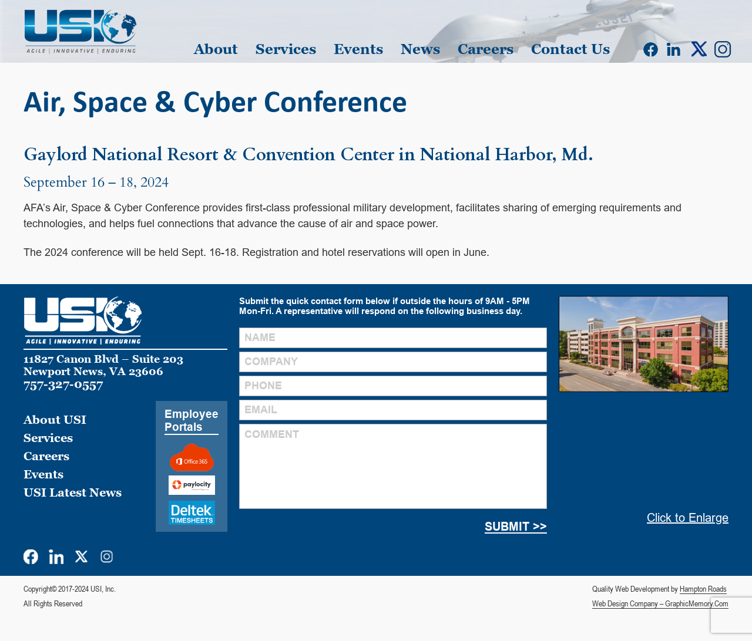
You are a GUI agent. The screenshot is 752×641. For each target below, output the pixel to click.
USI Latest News (73, 492)
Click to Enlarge (687, 517)
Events (358, 49)
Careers (485, 49)
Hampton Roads (703, 588)
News (420, 49)
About (216, 49)
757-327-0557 (63, 383)
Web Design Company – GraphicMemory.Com (660, 603)
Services (286, 49)
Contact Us (570, 49)
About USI (55, 419)
